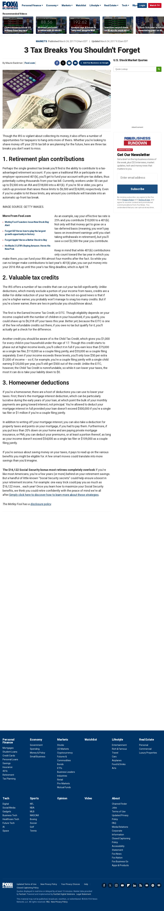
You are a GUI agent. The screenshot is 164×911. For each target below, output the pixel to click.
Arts (114, 768)
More (135, 5)
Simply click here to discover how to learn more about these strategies (54, 494)
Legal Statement (83, 894)
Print (69, 63)
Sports (34, 798)
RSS (140, 885)
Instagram (116, 885)
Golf (32, 827)
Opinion (62, 798)
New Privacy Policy (49, 884)
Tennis (33, 830)
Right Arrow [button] (158, 25)
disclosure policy (40, 504)
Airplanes (117, 760)
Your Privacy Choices (70, 884)
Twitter (63, 63)
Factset (22, 894)
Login (142, 5)
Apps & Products (120, 865)
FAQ (114, 823)
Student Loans (10, 751)
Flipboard (128, 885)
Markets (66, 5)
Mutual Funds (64, 787)
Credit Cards (9, 755)
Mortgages (8, 748)
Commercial (145, 749)
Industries (62, 776)
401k (5, 771)
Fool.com (30, 63)
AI (4, 827)
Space (6, 830)
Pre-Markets (63, 783)
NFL (32, 804)
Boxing (33, 819)
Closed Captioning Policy (28, 888)
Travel (115, 752)
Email (75, 63)
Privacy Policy (128, 200)
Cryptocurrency (65, 752)
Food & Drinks (119, 764)
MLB (32, 811)
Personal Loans (10, 759)
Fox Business (10, 5)
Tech (124, 5)
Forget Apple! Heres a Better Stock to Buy (26, 240)
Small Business (37, 756)
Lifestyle (94, 5)
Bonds (60, 764)
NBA (32, 807)
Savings (7, 763)
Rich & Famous (119, 749)
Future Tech (9, 823)
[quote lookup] (135, 69)
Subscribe (137, 189)
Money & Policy (37, 752)
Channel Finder (119, 804)
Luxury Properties (148, 752)
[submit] (158, 69)
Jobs (114, 807)
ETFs (59, 768)
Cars (114, 756)
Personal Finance (31, 5)
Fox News (117, 854)
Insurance (7, 767)
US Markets (63, 749)
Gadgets (7, 811)
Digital (6, 804)
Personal (143, 745)
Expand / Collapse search (134, 5)
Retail (60, 779)
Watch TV (155, 5)
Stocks (60, 745)
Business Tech (10, 815)
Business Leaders (66, 772)
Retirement (8, 775)
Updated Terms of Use (26, 884)
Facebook (57, 63)
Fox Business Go (120, 861)
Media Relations (120, 827)
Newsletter (146, 885)
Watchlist (81, 5)
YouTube (122, 885)
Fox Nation (117, 857)
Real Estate (110, 5)
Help (86, 884)
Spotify (152, 885)
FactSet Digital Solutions (64, 894)
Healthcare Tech (11, 819)
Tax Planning (9, 778)
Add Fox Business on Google (95, 63)
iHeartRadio (158, 885)
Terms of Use (144, 200)
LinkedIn (134, 885)
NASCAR (34, 815)
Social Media (9, 807)
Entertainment (119, 745)
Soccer (33, 823)
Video (88, 798)
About (116, 798)
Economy (51, 5)
